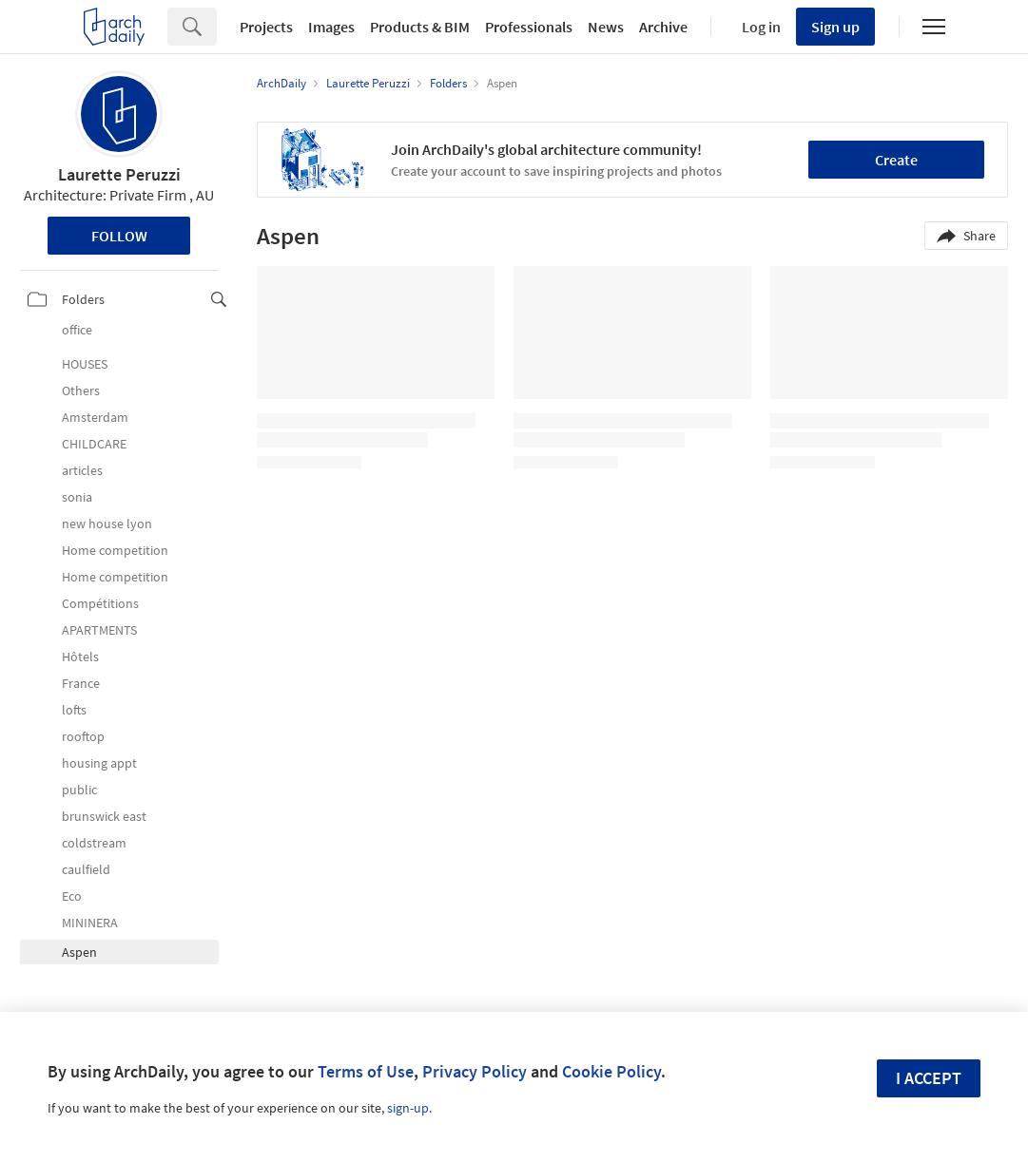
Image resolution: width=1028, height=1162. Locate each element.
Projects (266, 26)
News (606, 26)
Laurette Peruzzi (119, 174)
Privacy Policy (474, 1071)
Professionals (528, 26)
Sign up (835, 26)
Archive (663, 26)
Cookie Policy (611, 1071)
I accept (928, 1078)
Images (331, 26)
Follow (119, 235)
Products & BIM (420, 26)
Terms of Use (366, 1071)
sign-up (408, 1107)
